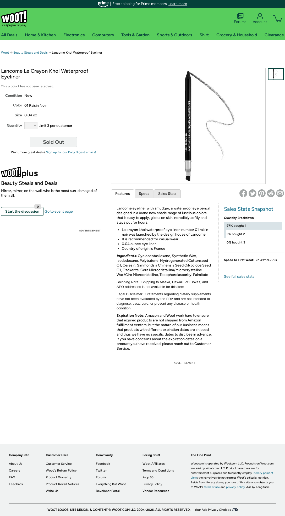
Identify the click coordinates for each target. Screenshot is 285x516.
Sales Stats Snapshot (248, 209)
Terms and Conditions (158, 470)
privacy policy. (235, 487)
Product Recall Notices (62, 484)
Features (122, 193)
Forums (240, 18)
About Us (15, 464)
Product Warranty (58, 477)
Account (260, 18)
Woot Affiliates (153, 464)
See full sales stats (239, 276)
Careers (14, 470)
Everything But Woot (111, 484)
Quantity (14, 125)
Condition (13, 95)
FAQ (12, 477)
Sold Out (53, 142)
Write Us (52, 491)
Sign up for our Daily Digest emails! (71, 152)
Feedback (16, 484)
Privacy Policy (152, 484)
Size (18, 115)
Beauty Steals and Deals (30, 52)
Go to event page (59, 211)
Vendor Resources (155, 491)
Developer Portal (108, 491)
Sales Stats (167, 193)
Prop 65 (148, 477)
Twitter (101, 470)
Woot (5, 52)
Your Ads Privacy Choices (213, 510)
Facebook (103, 464)
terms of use (212, 487)
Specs (144, 193)
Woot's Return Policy (61, 470)
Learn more (177, 4)
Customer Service (59, 464)
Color (17, 105)
